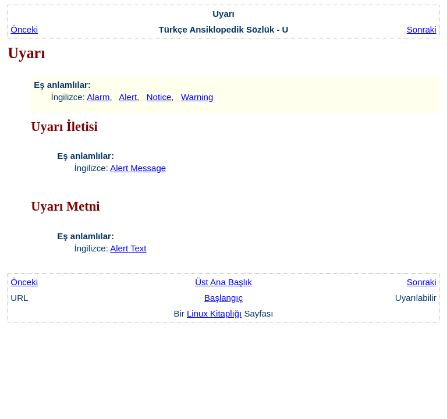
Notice (159, 97)
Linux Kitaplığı (214, 313)
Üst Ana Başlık (223, 282)
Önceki (24, 29)
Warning (197, 97)
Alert (128, 97)
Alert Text (128, 248)
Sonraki (422, 29)
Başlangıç (223, 298)
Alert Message (138, 168)
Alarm (98, 97)
